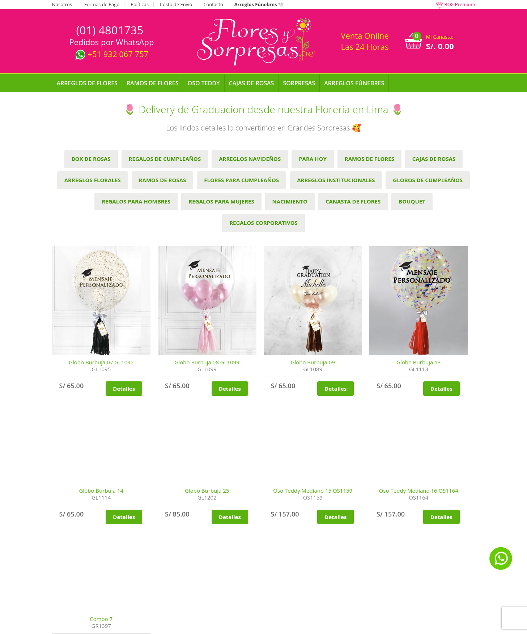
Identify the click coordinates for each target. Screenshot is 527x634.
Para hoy (313, 158)
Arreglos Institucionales (336, 180)
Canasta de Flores (353, 201)
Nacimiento (289, 201)
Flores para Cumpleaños (241, 180)
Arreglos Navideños (250, 158)
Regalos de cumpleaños (165, 158)
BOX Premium (455, 5)
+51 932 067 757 (118, 53)
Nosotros (62, 4)
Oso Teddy (204, 83)
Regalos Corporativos (263, 222)
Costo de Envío (176, 4)
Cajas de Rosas (251, 83)
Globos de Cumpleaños (428, 180)
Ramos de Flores (153, 83)
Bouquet (412, 201)
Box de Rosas (91, 158)
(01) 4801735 (110, 30)
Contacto (213, 4)
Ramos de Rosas (162, 180)
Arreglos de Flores (87, 83)
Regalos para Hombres (136, 201)
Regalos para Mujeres (221, 201)
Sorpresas (299, 83)
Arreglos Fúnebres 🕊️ (259, 4)
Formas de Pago (101, 4)
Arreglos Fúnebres (354, 83)
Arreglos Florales (92, 180)
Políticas (140, 4)
